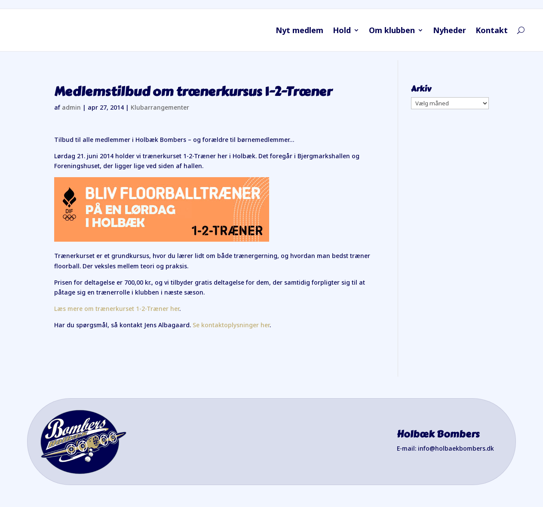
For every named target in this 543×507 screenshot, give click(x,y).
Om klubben (392, 31)
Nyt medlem (299, 31)
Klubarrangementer (160, 107)
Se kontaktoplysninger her (231, 325)
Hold (342, 31)
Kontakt (492, 31)
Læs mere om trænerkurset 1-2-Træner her (116, 308)
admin (71, 107)
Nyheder (449, 31)
